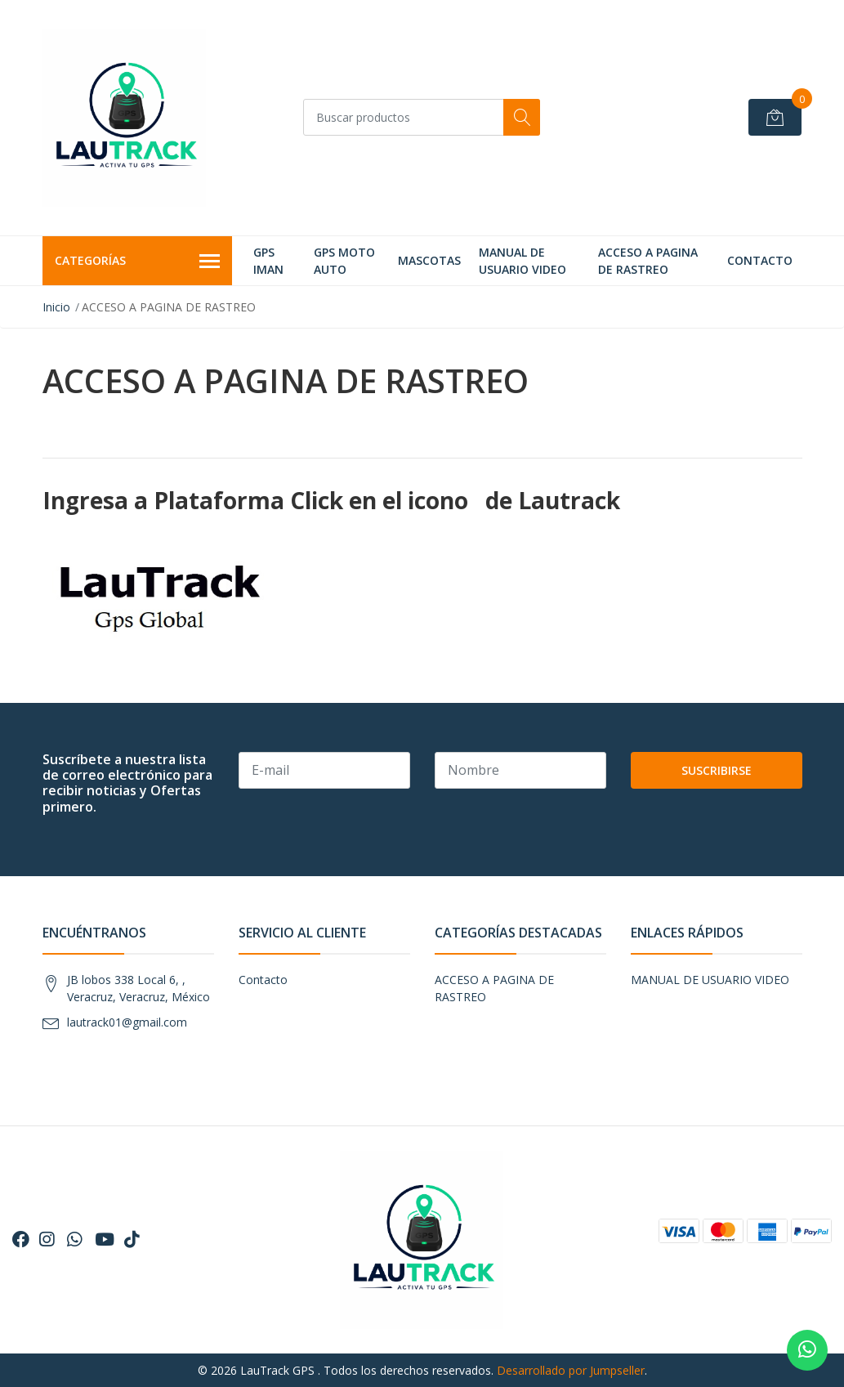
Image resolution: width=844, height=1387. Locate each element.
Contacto (760, 260)
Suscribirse (716, 770)
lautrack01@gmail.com (127, 1022)
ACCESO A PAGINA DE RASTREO (648, 260)
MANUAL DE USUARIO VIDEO (522, 260)
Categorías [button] (138, 262)
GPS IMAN (268, 260)
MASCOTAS (429, 260)
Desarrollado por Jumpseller (571, 1370)
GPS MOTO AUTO (344, 260)
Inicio (56, 307)
